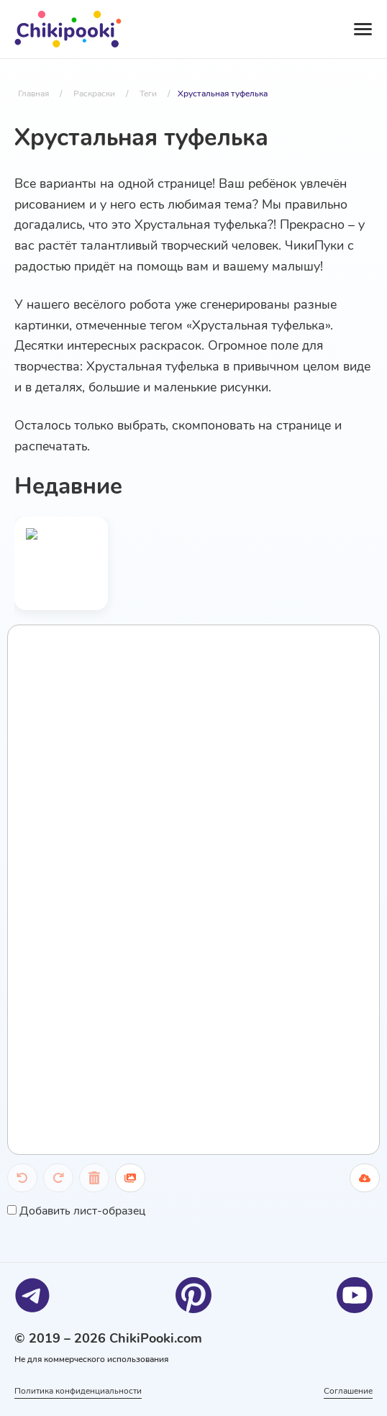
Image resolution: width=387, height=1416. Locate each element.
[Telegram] (32, 1295)
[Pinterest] (193, 1295)
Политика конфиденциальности (78, 1391)
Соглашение (348, 1391)
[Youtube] (355, 1295)
